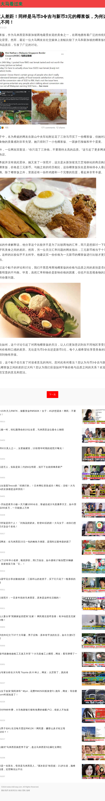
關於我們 (4, 790)
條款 (20, 790)
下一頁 (52, 394)
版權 (28, 790)
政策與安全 (13, 790)
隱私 (24, 790)
